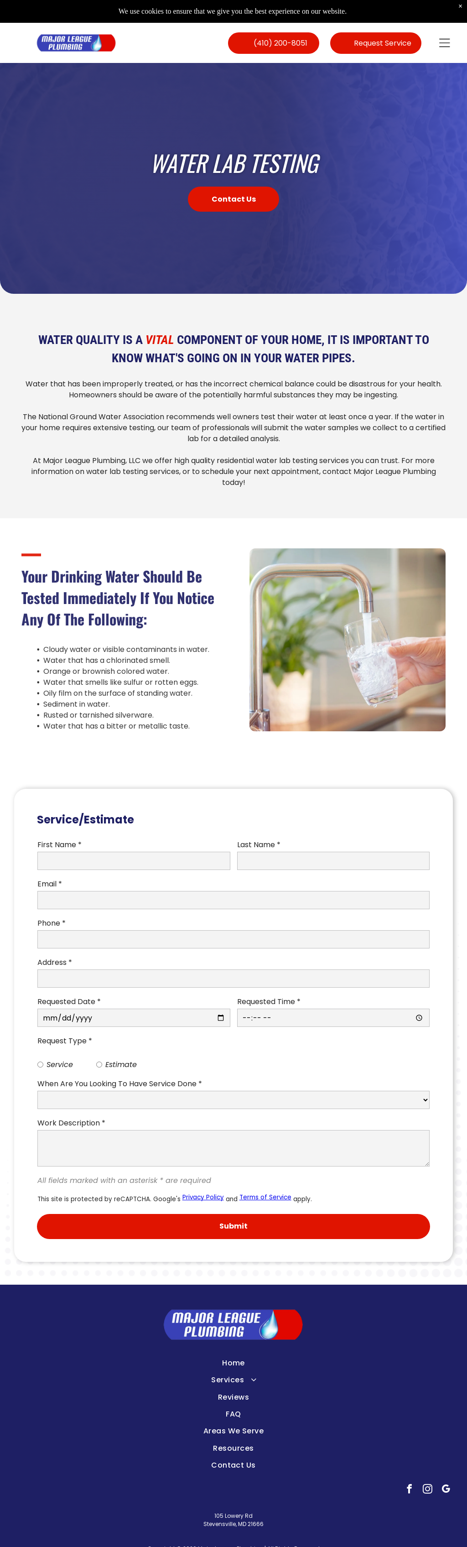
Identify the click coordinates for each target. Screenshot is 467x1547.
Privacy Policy (203, 1197)
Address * (54, 962)
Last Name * (258, 844)
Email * (49, 884)
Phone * (51, 923)
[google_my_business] (446, 1490)
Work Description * (71, 1123)
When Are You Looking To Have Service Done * (119, 1083)
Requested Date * (69, 1001)
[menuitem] (233, 1362)
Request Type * (64, 1041)
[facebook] (409, 1490)
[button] (444, 43)
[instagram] (427, 1490)
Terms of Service (265, 1197)
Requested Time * (269, 1001)
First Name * (59, 844)
